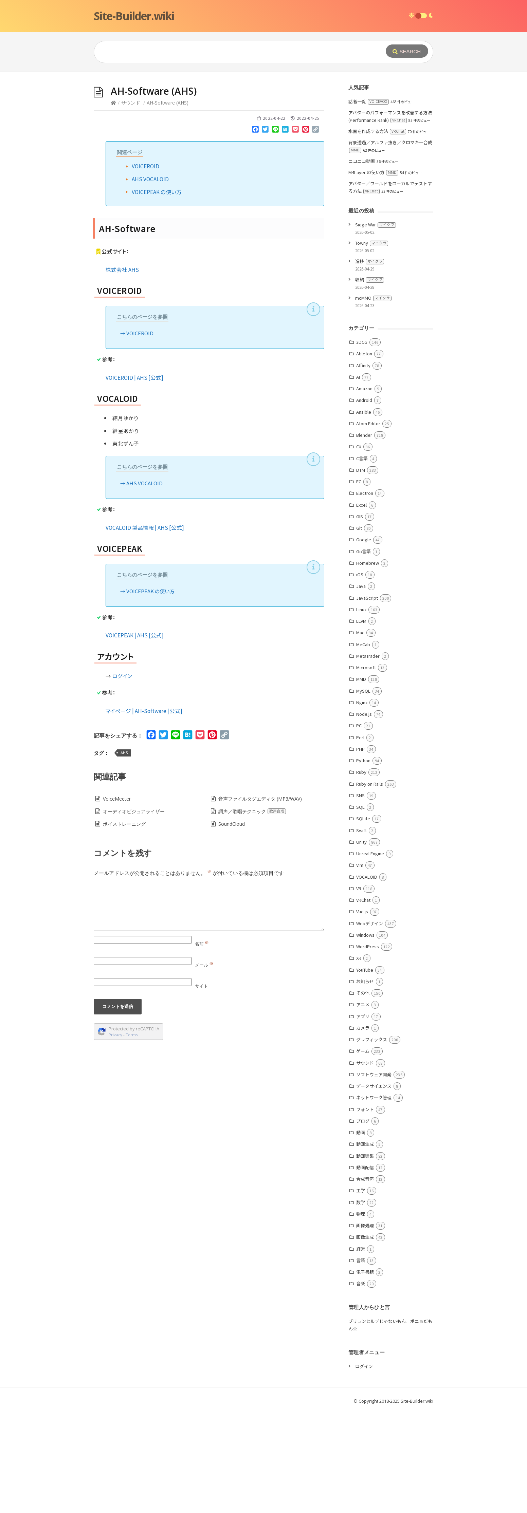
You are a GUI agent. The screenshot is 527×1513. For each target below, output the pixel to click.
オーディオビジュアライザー (134, 913)
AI (358, 478)
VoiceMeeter (117, 900)
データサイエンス (374, 1187)
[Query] (229, 52)
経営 (360, 1350)
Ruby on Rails (369, 885)
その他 (362, 1094)
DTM (360, 571)
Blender (364, 537)
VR (358, 990)
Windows (365, 1036)
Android (364, 502)
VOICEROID (145, 268)
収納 (369, 381)
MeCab (363, 746)
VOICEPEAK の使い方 (157, 293)
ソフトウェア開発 (374, 1176)
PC (359, 827)
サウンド (130, 204)
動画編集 (365, 1257)
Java (361, 688)
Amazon (364, 490)
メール (204, 1067)
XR (358, 1060)
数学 (360, 1304)
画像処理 (365, 1327)
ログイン (122, 777)
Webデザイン (369, 1025)
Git (359, 630)
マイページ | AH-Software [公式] (144, 812)
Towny (371, 344)
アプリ (362, 1118)
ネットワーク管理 (374, 1199)
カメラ (362, 1129)
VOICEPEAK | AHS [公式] (135, 737)
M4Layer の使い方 (373, 274)
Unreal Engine (370, 955)
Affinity (363, 467)
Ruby (361, 874)
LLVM (361, 723)
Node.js (364, 815)
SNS (360, 897)
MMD (361, 781)
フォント (365, 1211)
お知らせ (365, 1083)
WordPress (367, 1048)
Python (363, 862)
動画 (360, 1234)
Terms (132, 1136)
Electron (364, 595)
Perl (360, 839)
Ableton (364, 455)
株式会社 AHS (122, 371)
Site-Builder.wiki (134, 15)
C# (358, 548)
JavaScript (367, 699)
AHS (124, 854)
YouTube (364, 1071)
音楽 (360, 1385)
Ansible (363, 513)
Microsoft (366, 769)
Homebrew (367, 664)
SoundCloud (231, 925)
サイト (201, 1088)
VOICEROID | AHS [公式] (134, 479)
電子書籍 (365, 1373)
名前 (202, 1046)
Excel (361, 606)
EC (358, 583)
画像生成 (365, 1338)
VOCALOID (366, 978)
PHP (360, 850)
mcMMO (373, 399)
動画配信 (365, 1269)
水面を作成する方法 (377, 233)
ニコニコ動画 (361, 263)
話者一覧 (368, 203)
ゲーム (362, 1153)
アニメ (362, 1106)
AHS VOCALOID (150, 280)
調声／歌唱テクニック (252, 913)
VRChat (363, 1001)
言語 (360, 1362)
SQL (360, 908)
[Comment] (209, 1009)
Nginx (361, 804)
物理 (360, 1315)
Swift (361, 932)
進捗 (369, 363)
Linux (361, 711)
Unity (361, 943)
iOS (359, 676)
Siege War (375, 326)
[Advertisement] (263, 122)
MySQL (363, 792)
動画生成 (365, 1246)
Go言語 (363, 653)
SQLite (363, 920)
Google (363, 641)
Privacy (115, 1136)
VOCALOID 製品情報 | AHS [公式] (145, 629)
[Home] (113, 204)
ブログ (362, 1222)
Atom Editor (368, 525)
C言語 (362, 560)
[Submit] (407, 51)
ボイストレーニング (124, 925)
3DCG (361, 444)
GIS (359, 618)
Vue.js (362, 1013)
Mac (360, 734)
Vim (359, 967)
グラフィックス (371, 1141)
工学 (360, 1292)
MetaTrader (368, 757)
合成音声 (365, 1280)
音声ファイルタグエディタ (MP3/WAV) (260, 900)
